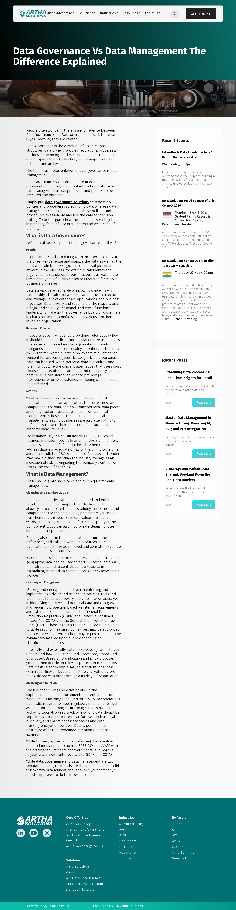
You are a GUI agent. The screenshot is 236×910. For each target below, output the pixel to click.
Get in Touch (201, 14)
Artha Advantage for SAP (86, 846)
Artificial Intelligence (83, 878)
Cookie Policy (60, 906)
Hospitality (128, 852)
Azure (176, 841)
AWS (175, 835)
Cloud (70, 872)
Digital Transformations (85, 829)
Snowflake (180, 858)
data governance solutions (67, 202)
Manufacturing (131, 824)
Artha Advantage (79, 824)
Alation (178, 847)
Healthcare (128, 841)
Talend (177, 824)
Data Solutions (78, 866)
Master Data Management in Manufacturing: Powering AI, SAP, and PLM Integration (188, 423)
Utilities (125, 847)
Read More (204, 402)
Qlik (175, 829)
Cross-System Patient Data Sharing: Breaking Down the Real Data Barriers (187, 474)
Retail (124, 829)
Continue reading (185, 319)
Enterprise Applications (85, 884)
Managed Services (80, 889)
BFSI (122, 835)
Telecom (125, 858)
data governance (50, 761)
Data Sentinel (183, 852)
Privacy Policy (37, 906)
